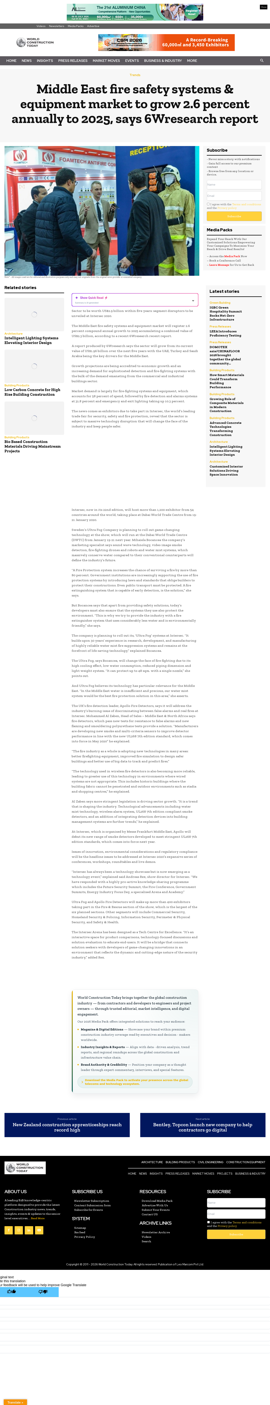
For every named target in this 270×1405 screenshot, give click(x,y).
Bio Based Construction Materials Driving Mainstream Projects (32, 446)
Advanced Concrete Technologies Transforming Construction (226, 429)
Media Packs (76, 26)
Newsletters (56, 26)
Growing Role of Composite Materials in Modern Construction (227, 405)
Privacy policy (227, 208)
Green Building (220, 303)
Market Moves (106, 60)
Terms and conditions (246, 204)
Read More (38, 1218)
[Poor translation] (43, 1292)
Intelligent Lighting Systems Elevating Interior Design (31, 340)
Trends (135, 75)
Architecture (13, 333)
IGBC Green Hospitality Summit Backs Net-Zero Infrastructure (226, 313)
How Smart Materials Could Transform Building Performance (227, 381)
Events (132, 60)
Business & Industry (163, 60)
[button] (261, 60)
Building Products (16, 385)
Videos (41, 26)
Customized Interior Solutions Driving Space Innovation (226, 470)
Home (11, 60)
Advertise (93, 26)
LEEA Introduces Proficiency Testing (225, 333)
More (192, 60)
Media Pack (232, 256)
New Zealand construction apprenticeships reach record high (67, 1127)
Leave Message (219, 265)
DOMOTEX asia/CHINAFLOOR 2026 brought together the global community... (225, 355)
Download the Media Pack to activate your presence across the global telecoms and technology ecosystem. (136, 1081)
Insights (45, 60)
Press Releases (73, 60)
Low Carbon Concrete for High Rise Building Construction (32, 392)
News (27, 60)
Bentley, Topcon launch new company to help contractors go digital (202, 1127)
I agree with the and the (234, 206)
